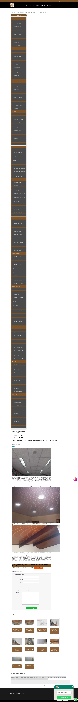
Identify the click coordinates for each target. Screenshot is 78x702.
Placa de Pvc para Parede (18, 291)
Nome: (29, 577)
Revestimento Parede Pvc (18, 318)
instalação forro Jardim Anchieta (29, 648)
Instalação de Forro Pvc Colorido (19, 168)
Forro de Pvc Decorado (17, 56)
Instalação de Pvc (17, 201)
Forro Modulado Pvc (17, 94)
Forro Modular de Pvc (17, 34)
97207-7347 (64, 1)
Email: (29, 579)
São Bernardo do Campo (52, 677)
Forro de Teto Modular (17, 86)
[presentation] (22, 586)
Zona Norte (23, 679)
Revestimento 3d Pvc (17, 256)
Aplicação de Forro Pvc (18, 185)
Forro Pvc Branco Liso (17, 127)
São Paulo (59, 677)
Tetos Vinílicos (14, 394)
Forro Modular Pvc (17, 42)
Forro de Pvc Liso (16, 59)
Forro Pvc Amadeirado (17, 124)
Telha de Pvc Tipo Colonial (18, 358)
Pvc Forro (15, 78)
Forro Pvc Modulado (17, 102)
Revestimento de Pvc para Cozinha (19, 301)
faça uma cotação (38, 567)
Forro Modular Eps (17, 100)
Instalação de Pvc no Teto (18, 206)
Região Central (32, 677)
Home (27, 5)
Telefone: (29, 582)
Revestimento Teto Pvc (18, 324)
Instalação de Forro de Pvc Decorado (19, 160)
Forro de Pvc (16, 51)
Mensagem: (27, 598)
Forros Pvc (14, 111)
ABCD (17, 677)
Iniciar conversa (64, 697)
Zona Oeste (33, 679)
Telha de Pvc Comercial (18, 344)
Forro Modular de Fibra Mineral (19, 31)
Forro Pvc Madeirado (17, 135)
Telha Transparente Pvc (18, 391)
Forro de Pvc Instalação (18, 149)
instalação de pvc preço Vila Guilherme (17, 649)
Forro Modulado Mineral (18, 92)
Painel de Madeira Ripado (18, 220)
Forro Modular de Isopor (18, 97)
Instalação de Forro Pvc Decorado (19, 171)
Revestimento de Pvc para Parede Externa (19, 305)
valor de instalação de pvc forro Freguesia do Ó (54, 649)
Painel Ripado (16, 228)
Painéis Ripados (14, 217)
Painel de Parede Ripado (18, 223)
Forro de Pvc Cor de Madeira (18, 119)
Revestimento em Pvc (16, 253)
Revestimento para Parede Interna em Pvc (19, 315)
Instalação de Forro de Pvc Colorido (19, 156)
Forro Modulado (16, 89)
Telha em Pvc (16, 372)
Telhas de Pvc (14, 361)
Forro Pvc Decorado (17, 72)
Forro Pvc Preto (16, 141)
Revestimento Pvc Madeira (18, 321)
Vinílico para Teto (17, 424)
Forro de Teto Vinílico (17, 397)
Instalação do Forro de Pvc (18, 176)
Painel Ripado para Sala (18, 247)
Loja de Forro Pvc (17, 143)
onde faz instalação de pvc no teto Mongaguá (42, 649)
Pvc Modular (16, 108)
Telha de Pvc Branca (17, 335)
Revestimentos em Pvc (16, 286)
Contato (49, 5)
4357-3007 (56, 1)
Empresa (32, 5)
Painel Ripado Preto (17, 250)
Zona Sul (42, 679)
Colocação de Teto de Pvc (18, 190)
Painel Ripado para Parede (18, 242)
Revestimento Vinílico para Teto (19, 410)
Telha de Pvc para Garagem (18, 347)
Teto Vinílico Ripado (17, 421)
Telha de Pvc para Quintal (18, 350)
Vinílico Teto (16, 426)
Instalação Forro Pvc (17, 214)
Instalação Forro (16, 209)
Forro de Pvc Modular (17, 23)
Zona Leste (64, 677)
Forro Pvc (13, 48)
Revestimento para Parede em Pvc (19, 311)
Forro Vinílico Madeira (17, 402)
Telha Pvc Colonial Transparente (19, 383)
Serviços (43, 5)
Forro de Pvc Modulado (18, 83)
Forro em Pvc (16, 64)
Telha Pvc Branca (17, 377)
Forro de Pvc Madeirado (18, 61)
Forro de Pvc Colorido (17, 53)
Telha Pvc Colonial (17, 380)
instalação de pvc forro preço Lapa (42, 630)
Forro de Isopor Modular (18, 20)
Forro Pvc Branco (17, 67)
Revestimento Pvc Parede (18, 283)
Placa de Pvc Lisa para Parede (19, 289)
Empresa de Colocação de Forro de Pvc (19, 194)
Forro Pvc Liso (16, 75)
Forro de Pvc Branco (17, 116)
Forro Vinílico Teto (17, 407)
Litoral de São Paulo (22, 677)
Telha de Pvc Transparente (18, 369)
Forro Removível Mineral (18, 105)
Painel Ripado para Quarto (18, 245)
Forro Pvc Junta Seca (17, 130)
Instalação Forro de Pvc (18, 212)
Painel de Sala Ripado (17, 226)
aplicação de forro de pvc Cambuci (17, 630)
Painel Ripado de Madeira (18, 234)
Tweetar (13, 446)
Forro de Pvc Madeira (17, 122)
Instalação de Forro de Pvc (18, 152)
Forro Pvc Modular (17, 45)
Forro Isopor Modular (17, 26)
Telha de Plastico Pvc (17, 332)
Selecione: (13, 677)
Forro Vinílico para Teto (18, 405)
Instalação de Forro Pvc (16, 146)
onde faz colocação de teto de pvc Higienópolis (29, 667)
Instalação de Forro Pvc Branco (19, 165)
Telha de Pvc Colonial (17, 338)
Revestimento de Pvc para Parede (19, 268)
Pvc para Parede (16, 294)
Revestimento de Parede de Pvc (19, 297)
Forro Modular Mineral (17, 39)
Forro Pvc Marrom (17, 138)
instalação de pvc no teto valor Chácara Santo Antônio (54, 631)
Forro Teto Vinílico (17, 399)
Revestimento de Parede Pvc (18, 261)
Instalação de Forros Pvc (16, 179)
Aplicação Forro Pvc (17, 187)
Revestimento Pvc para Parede (19, 280)
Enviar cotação (32, 608)
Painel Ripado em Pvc (17, 239)
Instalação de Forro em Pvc (18, 163)
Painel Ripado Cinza (17, 231)
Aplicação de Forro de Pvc (18, 182)
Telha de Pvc (14, 327)
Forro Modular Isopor (17, 37)
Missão (37, 5)
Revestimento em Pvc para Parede (19, 272)
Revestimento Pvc (17, 275)
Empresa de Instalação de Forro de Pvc (19, 198)
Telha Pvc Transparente (18, 385)
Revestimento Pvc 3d (17, 277)
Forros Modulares (15, 81)
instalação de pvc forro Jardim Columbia (29, 630)
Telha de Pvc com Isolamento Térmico (19, 341)
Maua (28, 677)
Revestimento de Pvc (17, 264)
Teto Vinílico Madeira (17, 418)
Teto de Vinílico (16, 413)
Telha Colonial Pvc (17, 364)
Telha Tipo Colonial (17, 388)
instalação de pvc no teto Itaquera (17, 666)
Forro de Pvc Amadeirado (18, 114)
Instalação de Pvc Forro (18, 204)
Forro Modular (14, 18)
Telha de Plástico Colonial (18, 366)
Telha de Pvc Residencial (18, 355)
